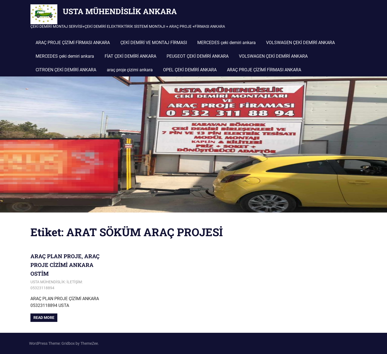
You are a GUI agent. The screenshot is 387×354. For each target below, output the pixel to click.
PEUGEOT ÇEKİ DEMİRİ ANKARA (198, 56)
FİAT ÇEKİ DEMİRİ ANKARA (130, 56)
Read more (43, 317)
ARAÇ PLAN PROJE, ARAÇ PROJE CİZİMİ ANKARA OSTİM (64, 265)
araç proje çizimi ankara (130, 69)
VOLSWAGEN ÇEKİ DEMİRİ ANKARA (300, 42)
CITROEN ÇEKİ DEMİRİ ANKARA (66, 69)
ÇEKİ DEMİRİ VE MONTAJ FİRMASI (153, 42)
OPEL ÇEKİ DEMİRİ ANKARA (190, 69)
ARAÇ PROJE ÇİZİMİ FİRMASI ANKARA (73, 42)
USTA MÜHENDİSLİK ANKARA (120, 11)
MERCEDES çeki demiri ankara (226, 42)
